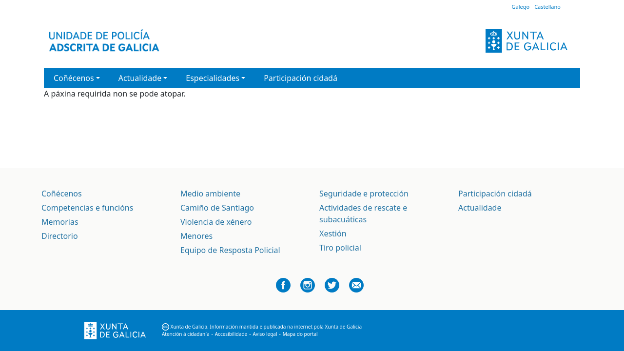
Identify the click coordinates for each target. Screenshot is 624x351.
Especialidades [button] (212, 78)
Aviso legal (265, 334)
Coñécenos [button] (74, 78)
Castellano (547, 6)
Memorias (59, 221)
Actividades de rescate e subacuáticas (363, 213)
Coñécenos (61, 193)
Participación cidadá (300, 78)
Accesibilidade (231, 334)
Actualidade (479, 207)
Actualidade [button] (139, 78)
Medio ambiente (210, 193)
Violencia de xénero (216, 221)
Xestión (333, 233)
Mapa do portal (300, 334)
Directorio (59, 236)
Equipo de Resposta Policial (230, 250)
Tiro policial (340, 247)
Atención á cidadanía (186, 334)
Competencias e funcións (87, 207)
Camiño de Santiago (217, 207)
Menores (196, 236)
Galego (520, 6)
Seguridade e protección (364, 193)
